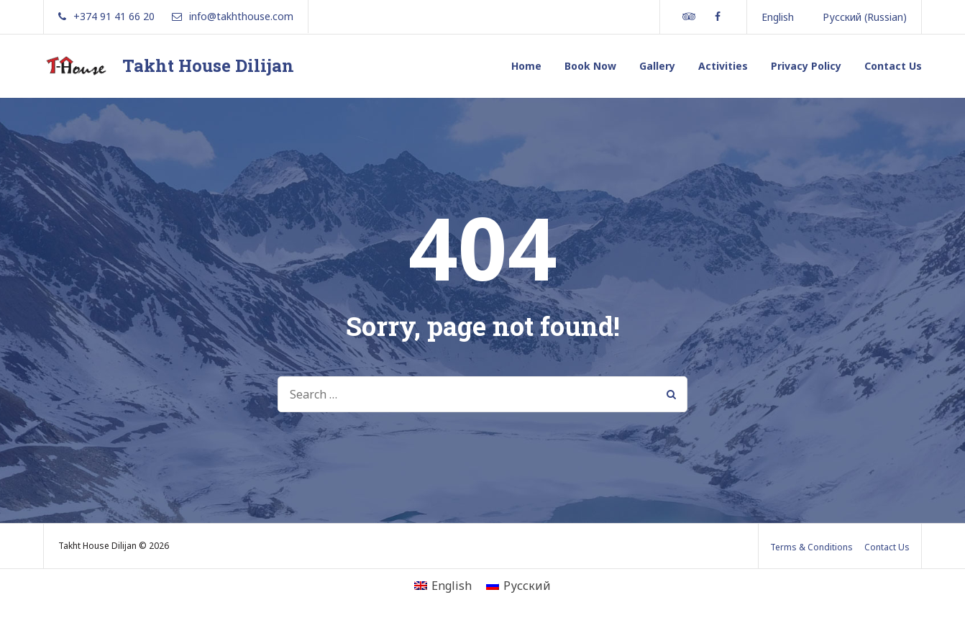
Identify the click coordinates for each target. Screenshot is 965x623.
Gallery (657, 66)
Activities (723, 66)
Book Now (590, 66)
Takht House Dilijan (208, 65)
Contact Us (893, 66)
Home (526, 66)
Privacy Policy (806, 66)
